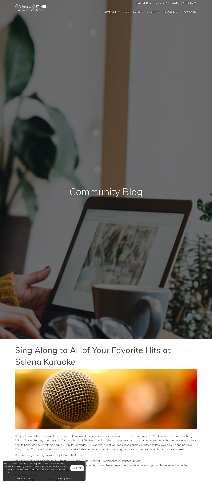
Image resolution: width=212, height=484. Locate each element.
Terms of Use (23, 478)
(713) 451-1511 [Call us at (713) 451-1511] (143, 3)
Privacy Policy (65, 478)
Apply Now (189, 3)
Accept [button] (77, 468)
